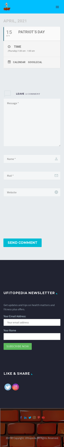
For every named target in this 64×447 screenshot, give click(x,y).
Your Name (10, 330)
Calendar (19, 62)
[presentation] (17, 217)
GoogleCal (35, 62)
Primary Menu (57, 7)
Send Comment (22, 243)
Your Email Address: (15, 316)
